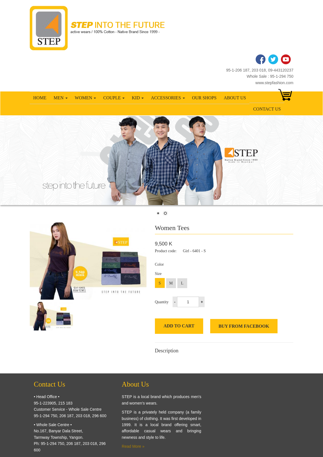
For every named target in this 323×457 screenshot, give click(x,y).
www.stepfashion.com (274, 83)
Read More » (133, 446)
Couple (114, 97)
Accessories (168, 97)
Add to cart (179, 325)
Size (158, 274)
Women (85, 97)
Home (39, 97)
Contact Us (267, 109)
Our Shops (204, 97)
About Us (235, 97)
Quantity (162, 302)
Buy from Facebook (244, 326)
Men (61, 97)
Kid (138, 97)
